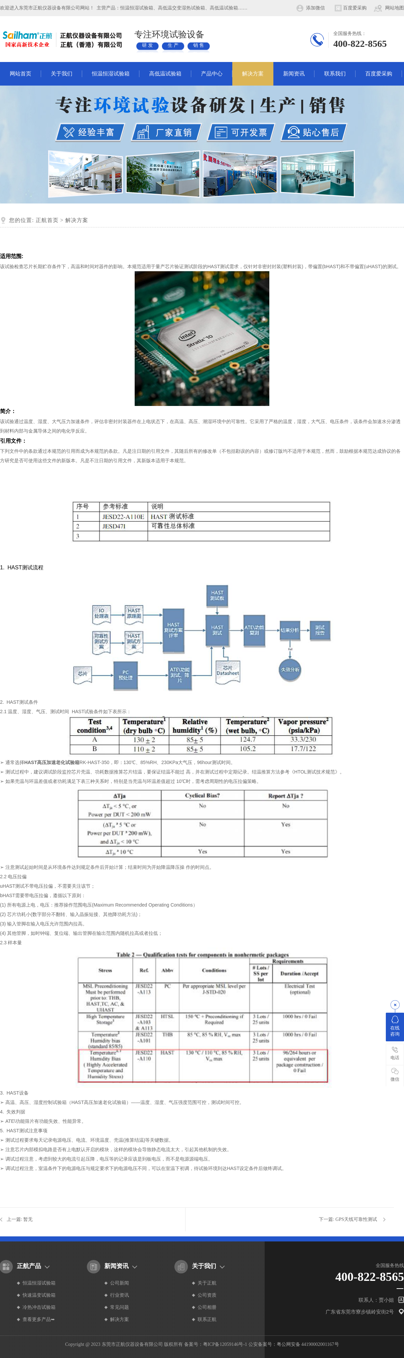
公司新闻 (119, 1283)
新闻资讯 (294, 73)
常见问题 (119, 1307)
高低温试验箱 (165, 73)
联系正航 (207, 1319)
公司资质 (207, 1295)
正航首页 (47, 220)
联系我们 (335, 73)
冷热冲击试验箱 (39, 1307)
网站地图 (394, 7)
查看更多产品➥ (39, 1319)
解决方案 (253, 73)
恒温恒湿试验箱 (111, 73)
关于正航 (207, 1283)
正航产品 (29, 1266)
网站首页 (20, 73)
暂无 (28, 1219)
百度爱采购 (355, 7)
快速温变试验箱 (39, 1295)
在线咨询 (395, 1026)
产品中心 (212, 73)
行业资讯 (119, 1295)
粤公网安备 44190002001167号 (308, 1344)
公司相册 (207, 1307)
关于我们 (61, 73)
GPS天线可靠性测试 (356, 1219)
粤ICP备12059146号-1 (225, 1344)
